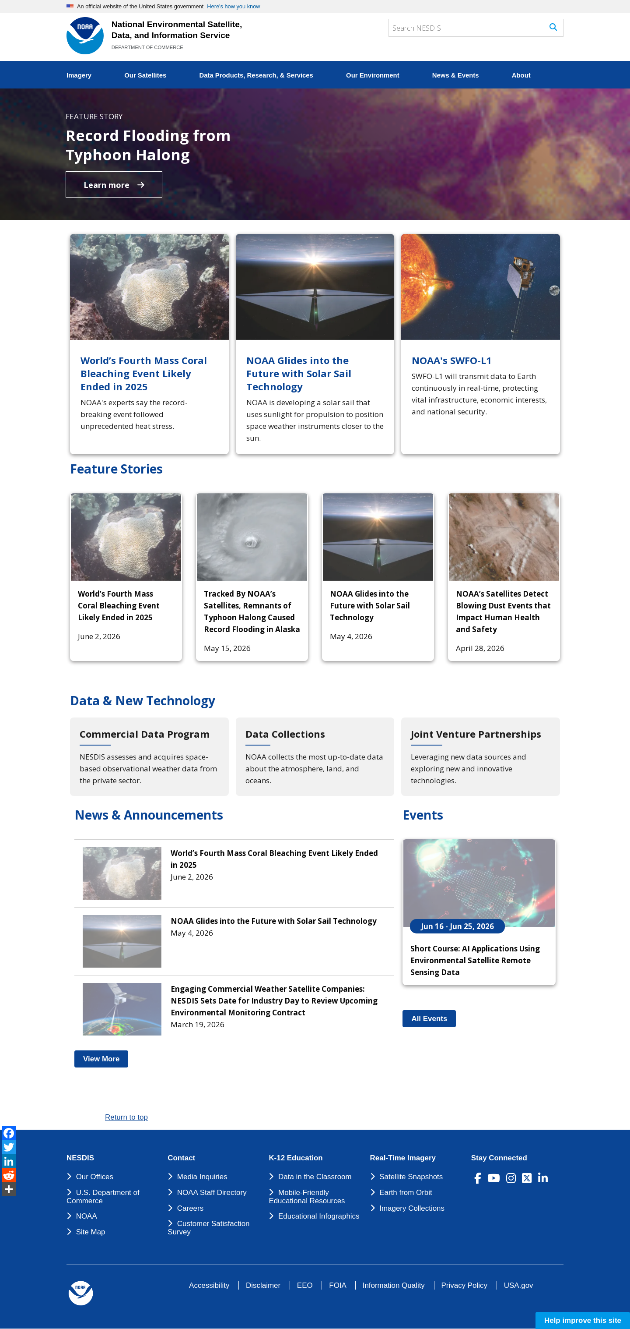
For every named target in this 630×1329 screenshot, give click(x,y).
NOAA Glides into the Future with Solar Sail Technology (370, 605)
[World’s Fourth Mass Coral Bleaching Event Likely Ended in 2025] (149, 344)
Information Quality (394, 1285)
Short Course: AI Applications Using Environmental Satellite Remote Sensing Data (475, 960)
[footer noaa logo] (80, 1293)
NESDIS (80, 1158)
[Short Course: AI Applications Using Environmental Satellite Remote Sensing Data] (479, 883)
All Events (433, 1018)
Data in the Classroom (315, 1177)
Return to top (126, 1117)
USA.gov (518, 1285)
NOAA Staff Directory (212, 1192)
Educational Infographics (319, 1216)
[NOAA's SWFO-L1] (480, 344)
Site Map (90, 1232)
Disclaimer (263, 1285)
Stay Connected (499, 1158)
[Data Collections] (315, 757)
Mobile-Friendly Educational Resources (307, 1196)
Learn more (114, 185)
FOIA (337, 1285)
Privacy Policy (464, 1285)
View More (105, 1059)
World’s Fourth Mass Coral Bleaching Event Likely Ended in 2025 (119, 605)
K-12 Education (295, 1158)
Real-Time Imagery (403, 1158)
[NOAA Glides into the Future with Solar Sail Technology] (315, 344)
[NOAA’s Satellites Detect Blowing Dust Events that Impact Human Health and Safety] (504, 537)
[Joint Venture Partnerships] (480, 757)
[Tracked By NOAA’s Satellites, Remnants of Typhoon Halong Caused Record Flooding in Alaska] (252, 537)
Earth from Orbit (405, 1192)
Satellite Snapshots (411, 1177)
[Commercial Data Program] (149, 757)
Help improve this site (582, 1320)
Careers (190, 1208)
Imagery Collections (411, 1208)
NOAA (86, 1216)
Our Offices (94, 1177)
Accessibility (209, 1285)
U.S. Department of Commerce (103, 1196)
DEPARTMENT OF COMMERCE (147, 47)
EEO (305, 1285)
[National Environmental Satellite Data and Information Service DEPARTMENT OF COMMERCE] (85, 35)
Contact (181, 1158)
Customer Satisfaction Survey (208, 1227)
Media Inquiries (202, 1177)
